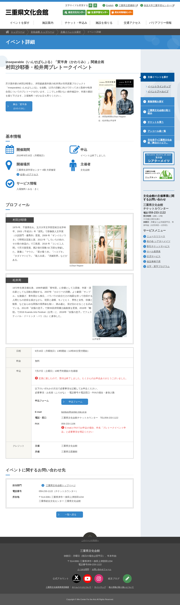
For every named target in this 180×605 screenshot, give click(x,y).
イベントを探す (20, 22)
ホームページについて (81, 587)
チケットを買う (156, 122)
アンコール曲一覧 (157, 131)
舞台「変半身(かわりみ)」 (20, 106)
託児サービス (153, 256)
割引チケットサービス (158, 246)
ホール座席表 (153, 251)
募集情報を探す (156, 101)
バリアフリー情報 (160, 22)
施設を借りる (104, 22)
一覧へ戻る (70, 514)
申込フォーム (75, 401)
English (109, 5)
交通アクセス (132, 22)
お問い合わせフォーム (101, 569)
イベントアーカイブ (158, 91)
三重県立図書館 (128, 5)
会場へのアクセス (29, 174)
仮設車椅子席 (153, 261)
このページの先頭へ (90, 540)
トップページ (18, 32)
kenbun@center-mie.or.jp (73, 412)
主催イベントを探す (70, 32)
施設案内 (47, 22)
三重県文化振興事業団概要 (57, 587)
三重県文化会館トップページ (61, 485)
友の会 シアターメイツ (158, 241)
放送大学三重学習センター (159, 5)
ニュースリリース (156, 236)
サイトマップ (100, 587)
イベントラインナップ (159, 86)
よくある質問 (83, 569)
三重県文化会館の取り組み (159, 111)
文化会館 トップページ (42, 32)
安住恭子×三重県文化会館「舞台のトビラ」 (160, 141)
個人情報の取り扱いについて (121, 587)
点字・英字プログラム (158, 266)
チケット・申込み (76, 22)
